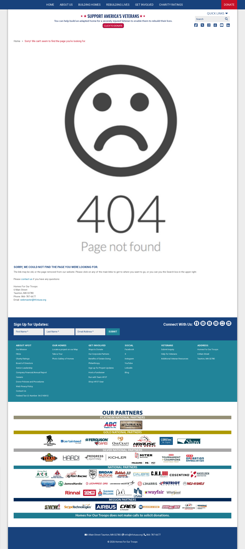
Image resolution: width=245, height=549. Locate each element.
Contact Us (21, 391)
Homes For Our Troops (207, 349)
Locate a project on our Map (65, 349)
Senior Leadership (24, 368)
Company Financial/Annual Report (31, 372)
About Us (66, 4)
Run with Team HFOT (98, 377)
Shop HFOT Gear (96, 382)
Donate (229, 4)
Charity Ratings (171, 4)
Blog (127, 372)
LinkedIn (128, 368)
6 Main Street (203, 354)
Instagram (129, 358)
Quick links (215, 13)
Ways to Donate (96, 349)
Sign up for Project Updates (101, 368)
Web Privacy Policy (24, 386)
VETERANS (167, 345)
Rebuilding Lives (117, 4)
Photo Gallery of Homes (63, 358)
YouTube (129, 363)
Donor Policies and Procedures (30, 382)
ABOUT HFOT (23, 345)
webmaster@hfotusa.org (33, 299)
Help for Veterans (169, 354)
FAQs (18, 354)
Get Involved (144, 4)
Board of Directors (24, 363)
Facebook (129, 349)
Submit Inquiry (167, 349)
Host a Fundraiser (97, 372)
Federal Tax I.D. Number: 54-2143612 (32, 395)
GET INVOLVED (97, 345)
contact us (26, 279)
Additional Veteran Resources (174, 358)
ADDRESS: (203, 345)
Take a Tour (57, 354)
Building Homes (89, 4)
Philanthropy (94, 363)
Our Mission (21, 349)
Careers (19, 377)
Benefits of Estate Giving (100, 358)
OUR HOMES (59, 345)
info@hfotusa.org (133, 534)
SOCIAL (129, 345)
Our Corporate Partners (99, 354)
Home (50, 4)
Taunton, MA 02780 (206, 358)
